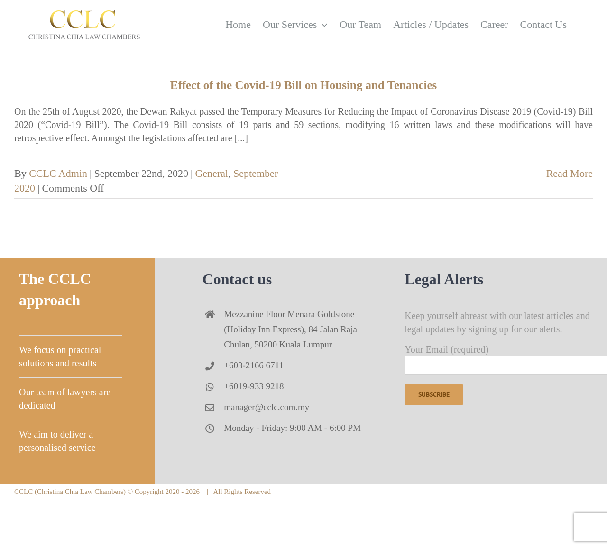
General (211, 173)
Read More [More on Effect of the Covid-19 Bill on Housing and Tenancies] (569, 173)
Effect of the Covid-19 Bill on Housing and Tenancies (303, 85)
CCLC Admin (58, 173)
